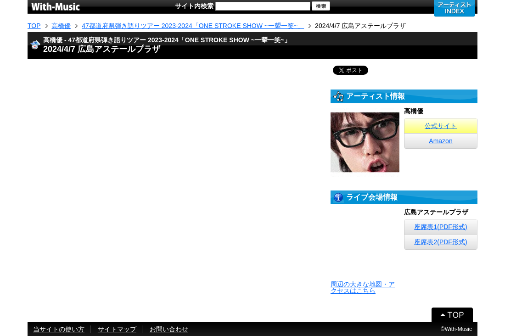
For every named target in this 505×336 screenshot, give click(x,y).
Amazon (440, 141)
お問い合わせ (169, 329)
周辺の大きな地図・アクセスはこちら (363, 287)
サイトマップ (117, 329)
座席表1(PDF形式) (440, 226)
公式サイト (441, 125)
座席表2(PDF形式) (440, 242)
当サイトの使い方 (58, 329)
